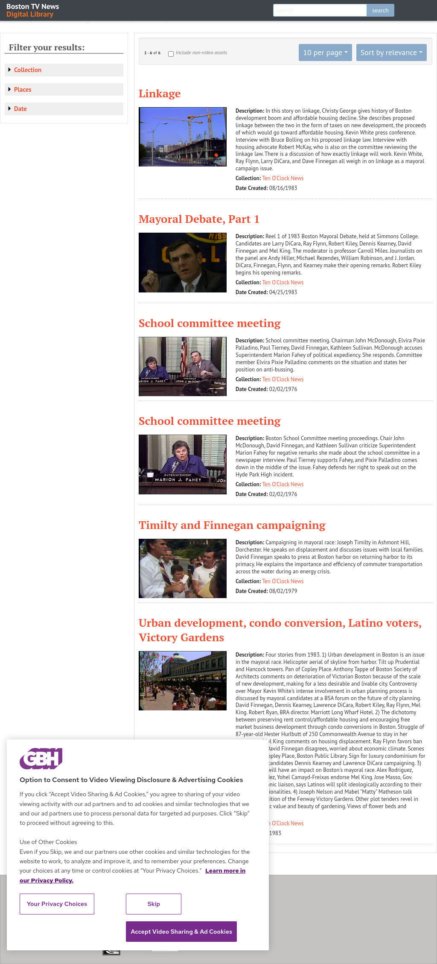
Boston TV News (33, 9)
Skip (154, 904)
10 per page (322, 52)
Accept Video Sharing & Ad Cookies (181, 931)
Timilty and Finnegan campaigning (232, 524)
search (380, 10)
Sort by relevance (389, 52)
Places (23, 89)
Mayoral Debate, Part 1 (199, 218)
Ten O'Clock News (283, 178)
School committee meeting (209, 322)
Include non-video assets (201, 52)
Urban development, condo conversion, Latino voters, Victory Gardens (280, 629)
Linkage (160, 93)
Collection (27, 70)
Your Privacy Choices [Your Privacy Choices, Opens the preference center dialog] (57, 904)
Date (20, 109)
